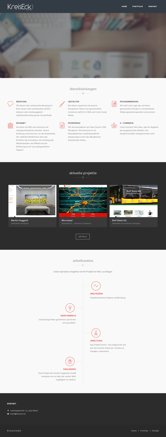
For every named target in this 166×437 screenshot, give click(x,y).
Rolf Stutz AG (119, 220)
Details (83, 237)
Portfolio (137, 6)
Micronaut (67, 220)
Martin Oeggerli (19, 220)
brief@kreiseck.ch (18, 414)
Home (124, 6)
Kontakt (152, 6)
